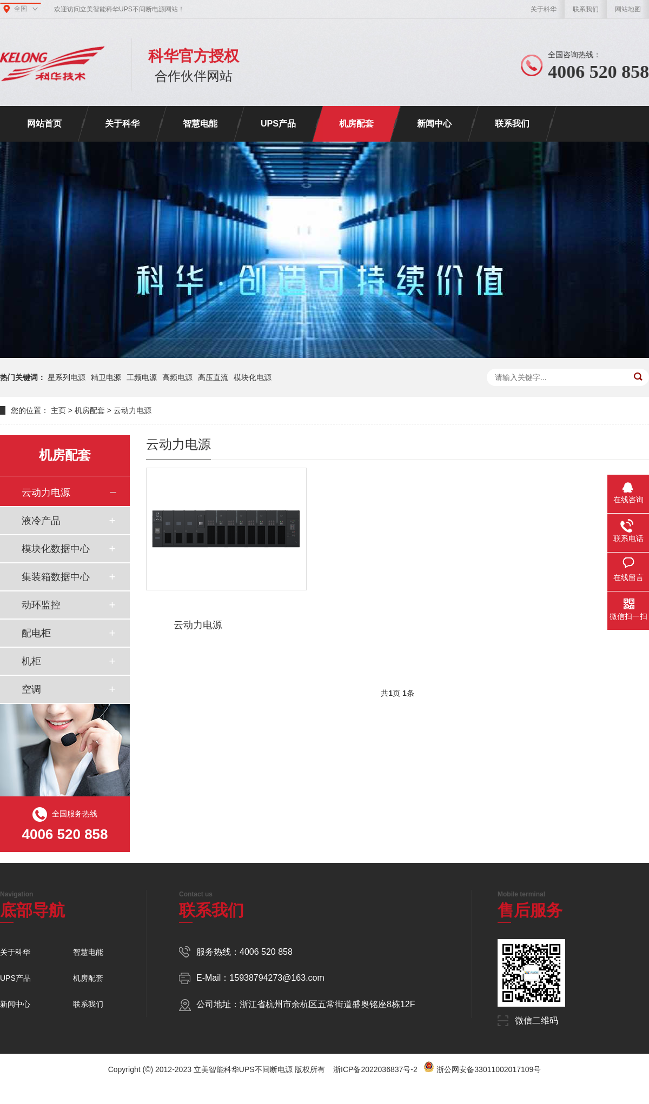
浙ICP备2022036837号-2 (375, 1069)
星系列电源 (66, 377)
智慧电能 (200, 123)
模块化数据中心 (56, 548)
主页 (58, 410)
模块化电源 (252, 377)
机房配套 (356, 123)
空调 (31, 689)
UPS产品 (278, 123)
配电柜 (36, 633)
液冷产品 (41, 520)
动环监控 (41, 605)
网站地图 (628, 9)
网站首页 (44, 123)
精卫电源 (106, 377)
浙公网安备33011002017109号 (488, 1069)
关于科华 (544, 9)
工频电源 (142, 377)
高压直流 (213, 377)
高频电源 (177, 377)
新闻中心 (434, 123)
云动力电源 (132, 410)
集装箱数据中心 (56, 576)
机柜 (31, 661)
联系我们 (586, 9)
